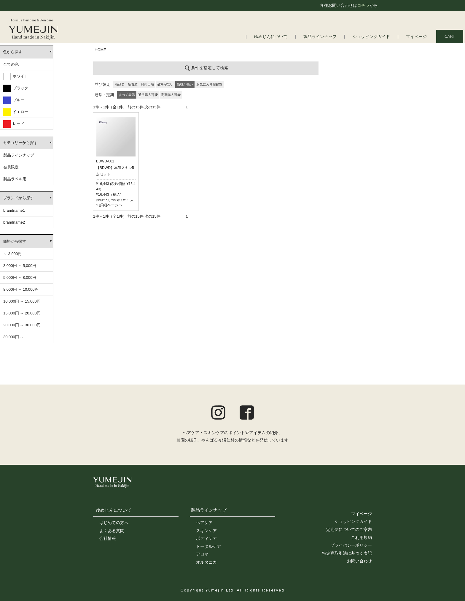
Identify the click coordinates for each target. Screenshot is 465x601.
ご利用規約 (361, 537)
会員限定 (11, 167)
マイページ (417, 37)
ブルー (13, 100)
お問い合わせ (359, 561)
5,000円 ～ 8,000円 (19, 277)
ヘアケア (204, 522)
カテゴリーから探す (20, 142)
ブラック (15, 88)
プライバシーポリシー (351, 545)
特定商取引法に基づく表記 (347, 553)
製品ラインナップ (325, 37)
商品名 (120, 84)
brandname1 (14, 210)
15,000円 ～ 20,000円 (22, 313)
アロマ (202, 554)
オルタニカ (206, 562)
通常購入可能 (148, 95)
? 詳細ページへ (109, 205)
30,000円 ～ (13, 337)
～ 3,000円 (12, 254)
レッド (13, 124)
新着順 (133, 84)
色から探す (12, 52)
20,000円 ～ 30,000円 (22, 325)
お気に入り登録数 (209, 84)
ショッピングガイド (374, 37)
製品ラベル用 (14, 179)
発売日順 (147, 84)
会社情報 (107, 538)
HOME (100, 50)
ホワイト (15, 76)
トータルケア (208, 546)
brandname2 (14, 222)
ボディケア (206, 538)
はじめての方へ (113, 522)
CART (450, 36)
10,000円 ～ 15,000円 (22, 301)
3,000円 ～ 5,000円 (19, 265)
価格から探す (14, 241)
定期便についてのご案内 (349, 529)
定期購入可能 (171, 95)
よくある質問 (111, 530)
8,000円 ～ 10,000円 (21, 289)
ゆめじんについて (278, 37)
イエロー (15, 112)
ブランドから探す (18, 198)
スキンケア (206, 530)
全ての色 (11, 64)
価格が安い (165, 84)
